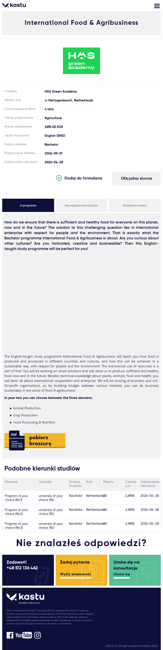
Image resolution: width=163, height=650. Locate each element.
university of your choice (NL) (51, 498)
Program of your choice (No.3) (16, 526)
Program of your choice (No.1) (16, 498)
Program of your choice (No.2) (16, 512)
